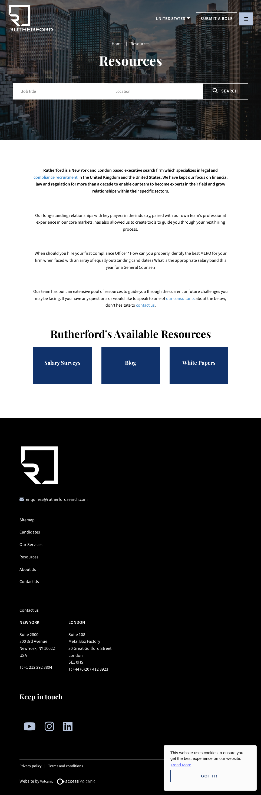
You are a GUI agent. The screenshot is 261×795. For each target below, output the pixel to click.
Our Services (30, 545)
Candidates (29, 532)
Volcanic (46, 781)
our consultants (180, 299)
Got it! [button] (209, 776)
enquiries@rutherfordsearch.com (57, 499)
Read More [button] (181, 765)
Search (225, 91)
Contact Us (29, 582)
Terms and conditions (65, 766)
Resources (28, 557)
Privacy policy (30, 766)
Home (117, 44)
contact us (145, 305)
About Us (27, 569)
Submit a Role (216, 19)
